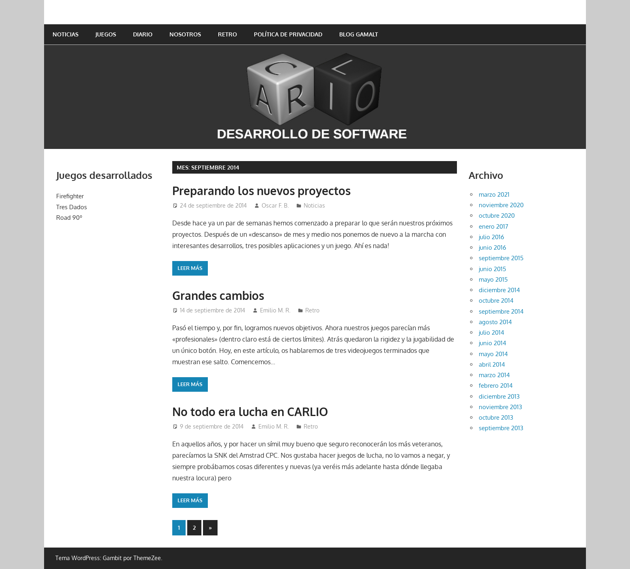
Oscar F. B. (275, 205)
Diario (142, 34)
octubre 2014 (496, 300)
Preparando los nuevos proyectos (261, 190)
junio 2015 (492, 269)
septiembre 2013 (501, 428)
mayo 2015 (493, 279)
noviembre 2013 (500, 407)
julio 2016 (491, 237)
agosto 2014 (495, 322)
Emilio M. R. (275, 310)
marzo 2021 (494, 194)
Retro (227, 34)
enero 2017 (493, 226)
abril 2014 (492, 364)
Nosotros (185, 34)
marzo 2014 (494, 375)
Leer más (190, 268)
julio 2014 (491, 332)
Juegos (105, 34)
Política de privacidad (288, 34)
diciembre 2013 (499, 396)
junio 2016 (492, 247)
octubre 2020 (497, 215)
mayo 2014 (493, 354)
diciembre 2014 (499, 290)
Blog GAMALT (358, 34)
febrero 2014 (496, 385)
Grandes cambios (218, 295)
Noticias (65, 34)
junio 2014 (492, 343)
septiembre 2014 (501, 311)
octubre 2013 (496, 417)
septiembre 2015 (501, 258)
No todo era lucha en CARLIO (250, 411)
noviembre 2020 (501, 205)
